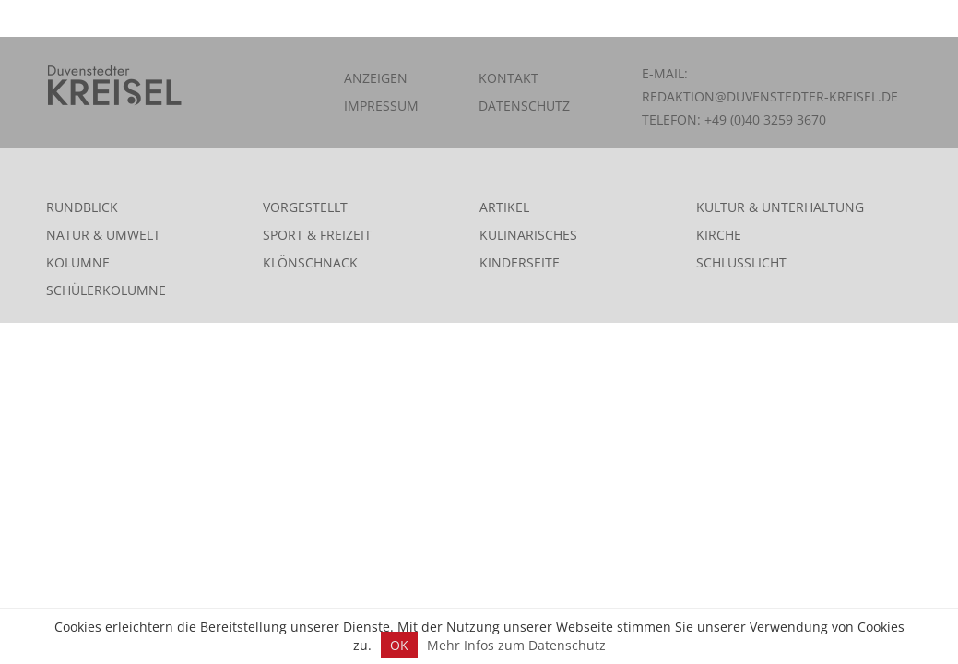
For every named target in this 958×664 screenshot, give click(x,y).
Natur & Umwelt (103, 234)
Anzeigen (376, 78)
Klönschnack (310, 262)
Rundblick (82, 207)
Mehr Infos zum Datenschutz (516, 645)
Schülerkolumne (106, 290)
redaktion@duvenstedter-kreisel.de (770, 96)
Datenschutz (524, 105)
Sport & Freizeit (317, 234)
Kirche (718, 234)
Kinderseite (519, 262)
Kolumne (78, 262)
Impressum (381, 105)
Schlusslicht (741, 262)
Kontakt (508, 78)
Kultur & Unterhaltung (780, 207)
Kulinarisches (528, 234)
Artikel (504, 207)
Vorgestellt (305, 207)
